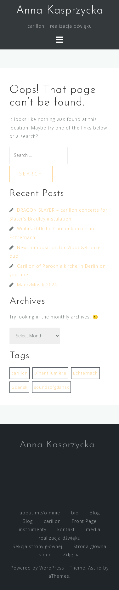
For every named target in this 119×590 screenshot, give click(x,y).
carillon (52, 521)
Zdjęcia (71, 555)
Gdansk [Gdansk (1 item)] (19, 387)
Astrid (95, 568)
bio (75, 513)
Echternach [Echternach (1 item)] (85, 373)
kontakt (66, 529)
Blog (95, 513)
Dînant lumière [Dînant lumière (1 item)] (50, 373)
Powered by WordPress (37, 568)
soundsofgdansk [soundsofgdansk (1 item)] (51, 387)
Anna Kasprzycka (59, 10)
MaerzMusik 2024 (37, 285)
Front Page (84, 521)
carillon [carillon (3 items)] (19, 373)
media (93, 529)
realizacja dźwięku (60, 538)
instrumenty (32, 529)
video (45, 555)
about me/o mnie (40, 513)
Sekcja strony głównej (37, 546)
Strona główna (89, 546)
